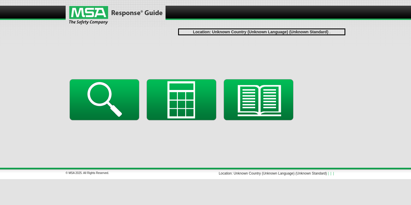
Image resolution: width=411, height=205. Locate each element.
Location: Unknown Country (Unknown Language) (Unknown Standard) (273, 173)
